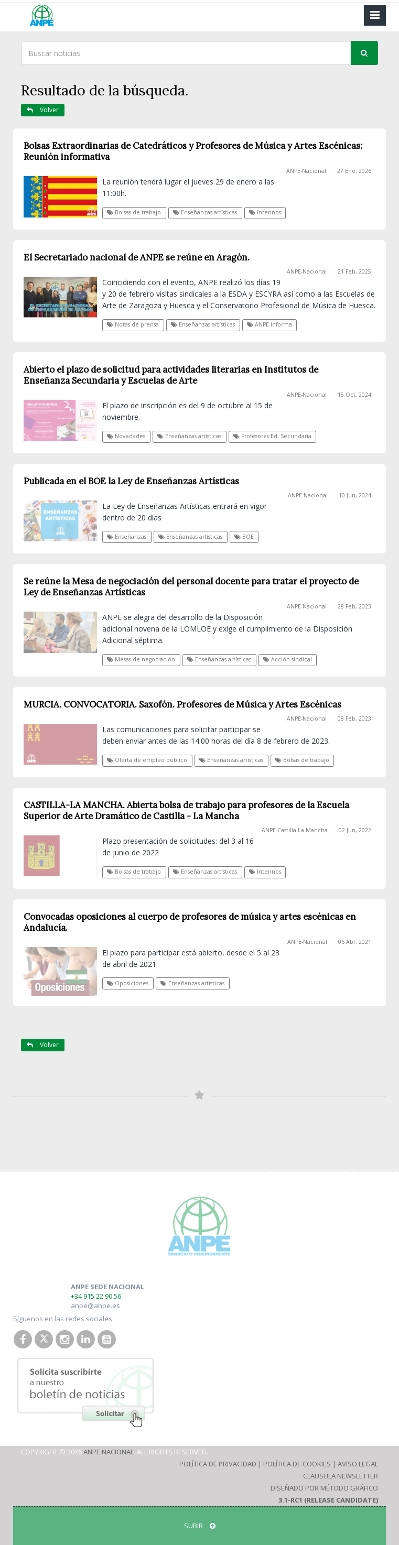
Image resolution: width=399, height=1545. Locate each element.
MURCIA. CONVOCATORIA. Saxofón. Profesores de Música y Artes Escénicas (182, 704)
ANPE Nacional (108, 1451)
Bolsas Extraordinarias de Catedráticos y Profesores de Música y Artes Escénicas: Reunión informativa (193, 151)
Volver (43, 109)
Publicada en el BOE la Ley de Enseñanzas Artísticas (131, 481)
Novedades (126, 436)
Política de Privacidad (217, 1463)
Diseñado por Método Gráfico (324, 1488)
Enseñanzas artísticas (205, 212)
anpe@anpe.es (95, 1305)
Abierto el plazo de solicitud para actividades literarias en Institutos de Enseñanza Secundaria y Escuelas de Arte (171, 375)
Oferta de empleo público (147, 760)
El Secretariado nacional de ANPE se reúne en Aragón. (137, 257)
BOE (244, 536)
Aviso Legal (358, 1463)
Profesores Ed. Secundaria (272, 436)
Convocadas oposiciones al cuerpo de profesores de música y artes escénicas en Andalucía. (190, 922)
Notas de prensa (133, 324)
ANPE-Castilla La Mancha (295, 830)
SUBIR (199, 1525)
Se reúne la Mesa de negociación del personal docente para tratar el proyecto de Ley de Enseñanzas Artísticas (191, 586)
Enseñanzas (126, 536)
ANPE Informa (269, 324)
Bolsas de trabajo (134, 212)
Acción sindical (287, 659)
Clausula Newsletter (340, 1476)
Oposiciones (127, 983)
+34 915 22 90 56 (96, 1296)
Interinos (265, 212)
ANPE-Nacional (306, 171)
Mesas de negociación (141, 659)
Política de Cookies (297, 1463)
